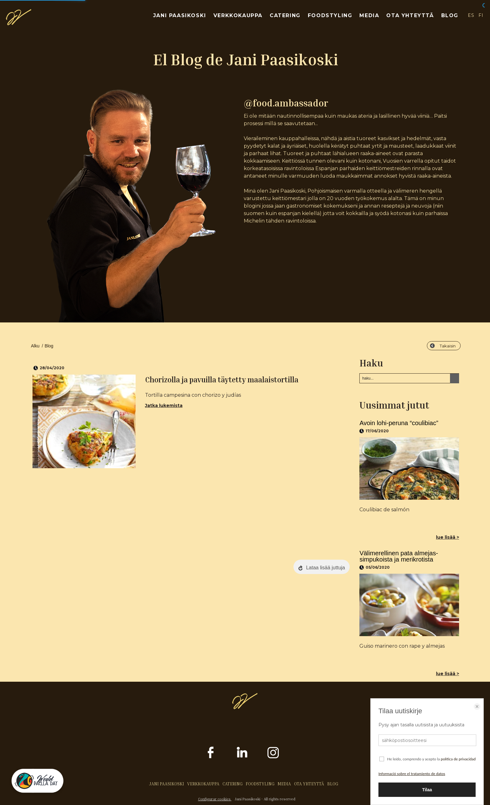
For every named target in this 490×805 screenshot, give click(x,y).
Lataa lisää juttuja (325, 567)
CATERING (285, 15)
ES (471, 15)
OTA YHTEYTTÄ (410, 15)
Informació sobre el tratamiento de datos (411, 773)
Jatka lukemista (163, 405)
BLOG (449, 15)
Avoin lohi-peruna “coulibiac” (398, 423)
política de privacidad (458, 759)
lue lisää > (447, 537)
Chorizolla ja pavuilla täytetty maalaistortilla (221, 379)
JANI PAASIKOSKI (179, 15)
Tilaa (427, 789)
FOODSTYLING (330, 15)
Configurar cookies (215, 799)
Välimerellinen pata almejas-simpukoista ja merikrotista (398, 556)
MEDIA (369, 15)
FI (481, 15)
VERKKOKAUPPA (237, 15)
